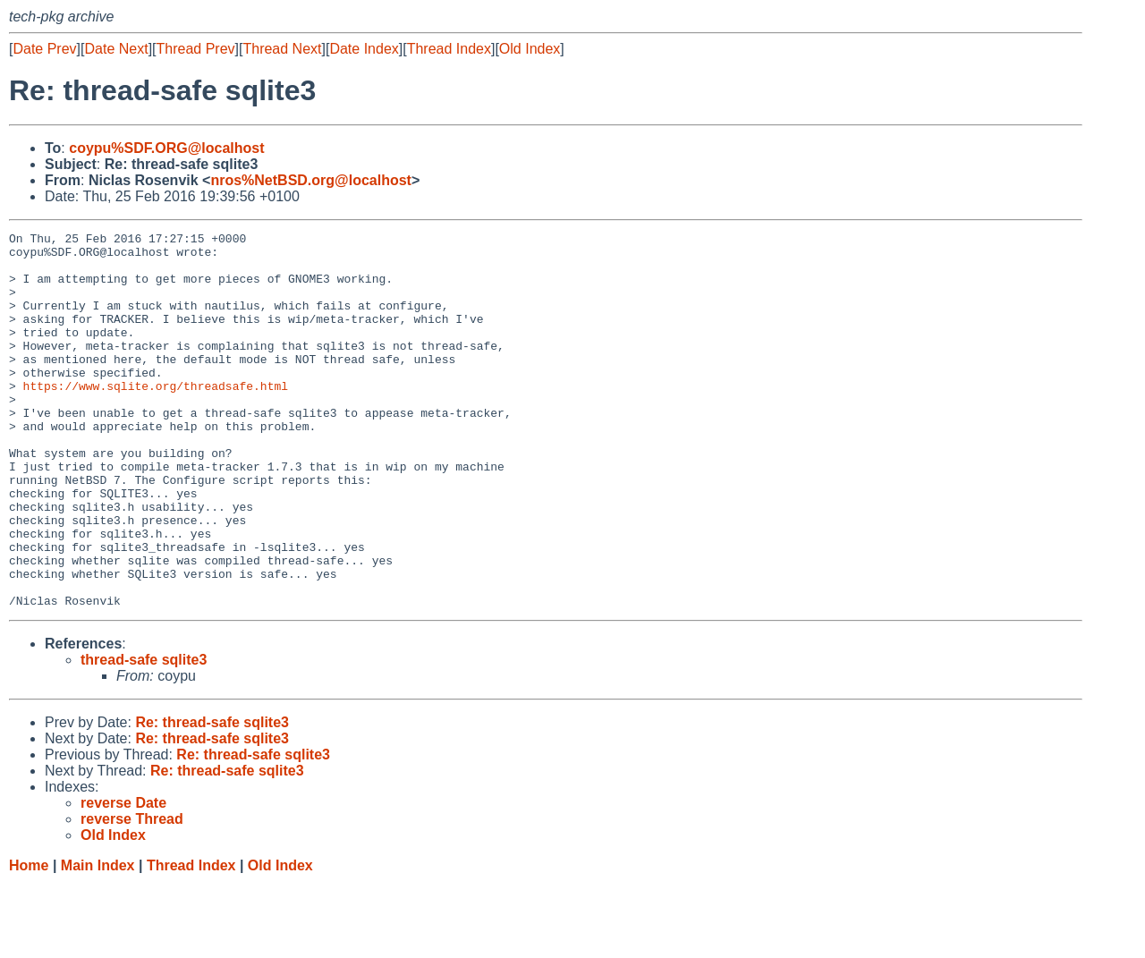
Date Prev (44, 48)
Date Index (363, 48)
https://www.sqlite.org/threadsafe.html (155, 418)
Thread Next (281, 48)
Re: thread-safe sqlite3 (212, 797)
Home (28, 940)
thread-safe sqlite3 (144, 734)
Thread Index (449, 48)
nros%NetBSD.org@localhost (310, 180)
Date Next (116, 48)
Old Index (529, 48)
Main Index (98, 940)
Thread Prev (196, 48)
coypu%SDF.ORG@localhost (166, 148)
